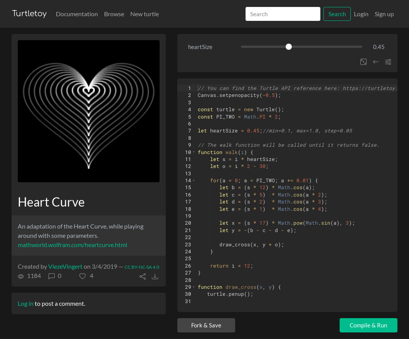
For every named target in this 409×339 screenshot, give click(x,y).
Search (337, 13)
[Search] (283, 14)
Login (361, 13)
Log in (26, 303)
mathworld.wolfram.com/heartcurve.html (72, 244)
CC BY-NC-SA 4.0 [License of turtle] (142, 267)
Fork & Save (206, 325)
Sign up (384, 13)
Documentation (77, 13)
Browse (114, 13)
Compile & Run (368, 325)
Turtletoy (29, 13)
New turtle (144, 13)
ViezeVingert (65, 266)
